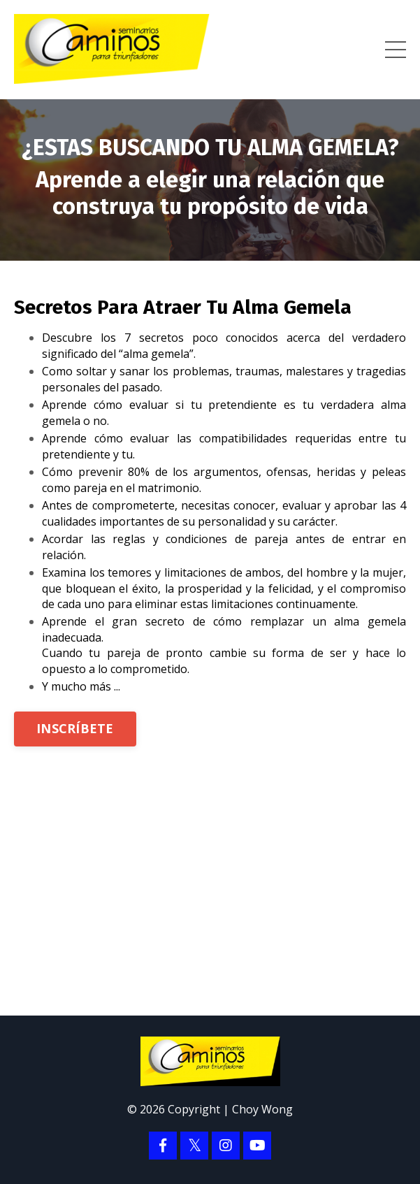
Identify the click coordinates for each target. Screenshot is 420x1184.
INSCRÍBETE (75, 728)
